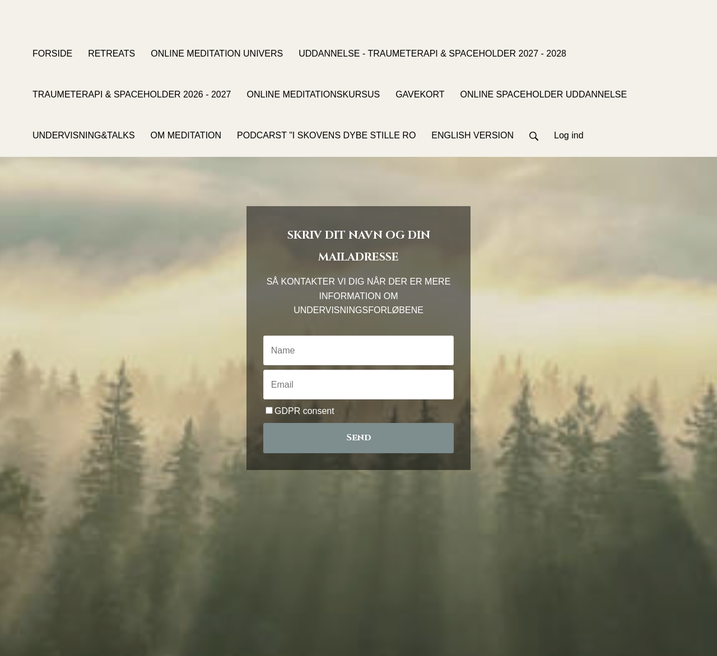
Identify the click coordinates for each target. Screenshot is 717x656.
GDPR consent (300, 411)
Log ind (569, 135)
